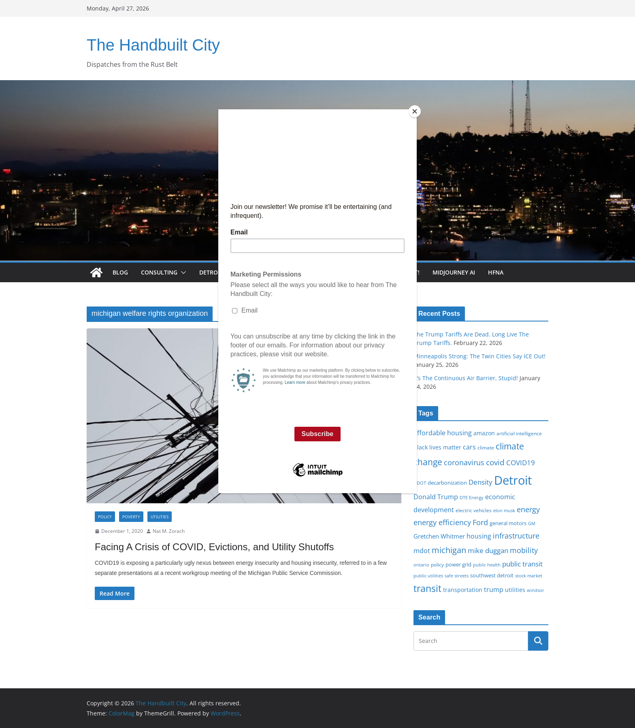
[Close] (415, 111)
